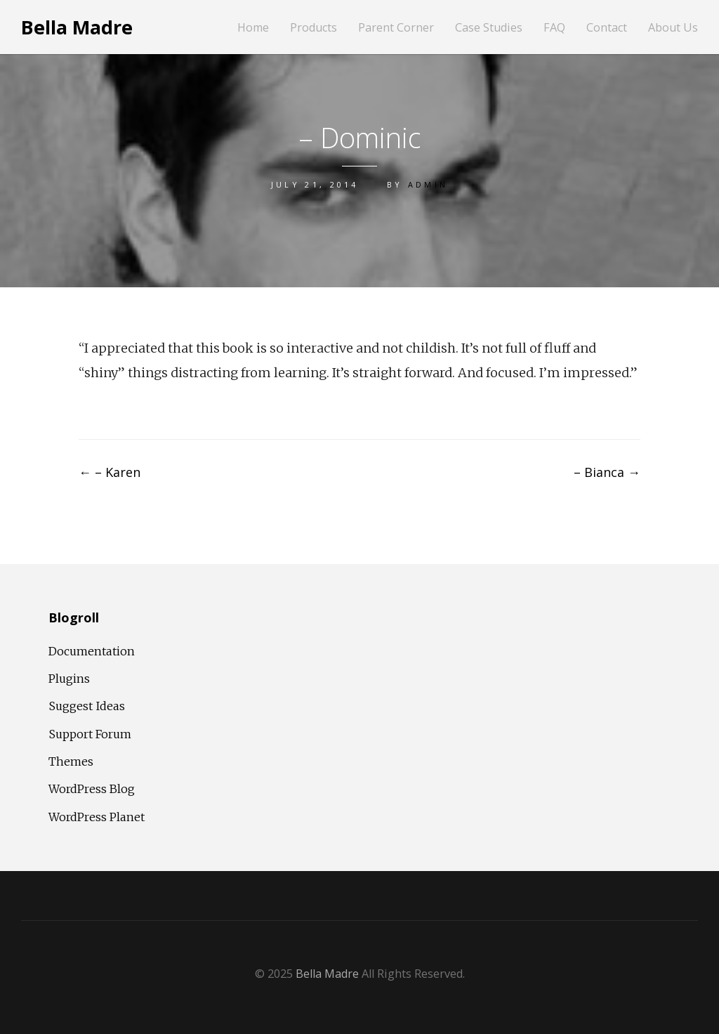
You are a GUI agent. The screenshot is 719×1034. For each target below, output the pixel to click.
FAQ (554, 27)
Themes (70, 761)
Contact (606, 27)
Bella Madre (77, 27)
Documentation (91, 651)
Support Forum (89, 734)
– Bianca (607, 472)
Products (313, 27)
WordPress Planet (96, 817)
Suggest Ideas (86, 706)
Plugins (69, 679)
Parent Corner (396, 27)
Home (253, 27)
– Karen (109, 472)
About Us (673, 27)
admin (428, 184)
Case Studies (488, 27)
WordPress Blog (91, 789)
